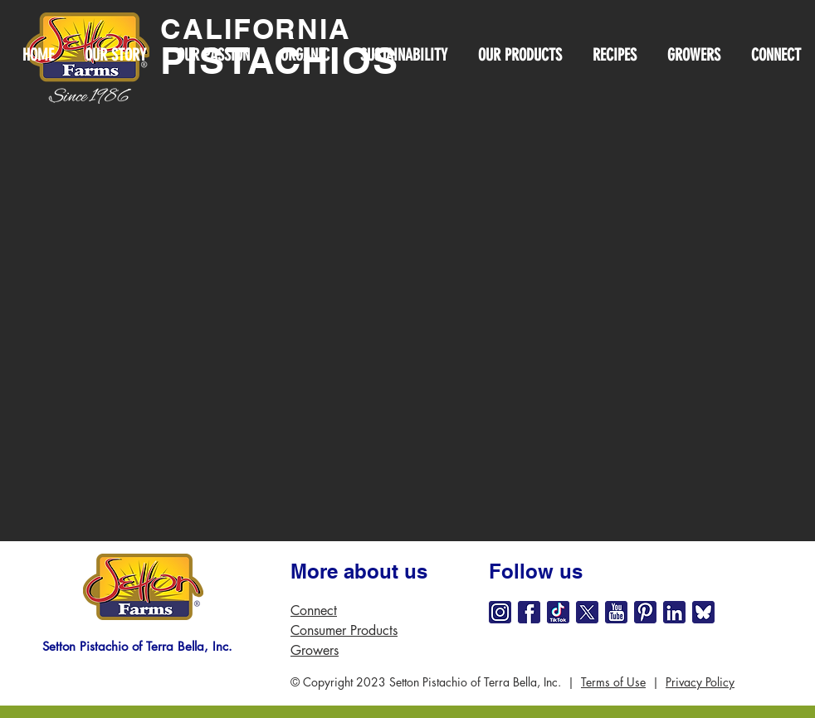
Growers (314, 650)
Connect (313, 610)
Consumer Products (344, 630)
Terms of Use (613, 682)
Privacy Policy (700, 682)
